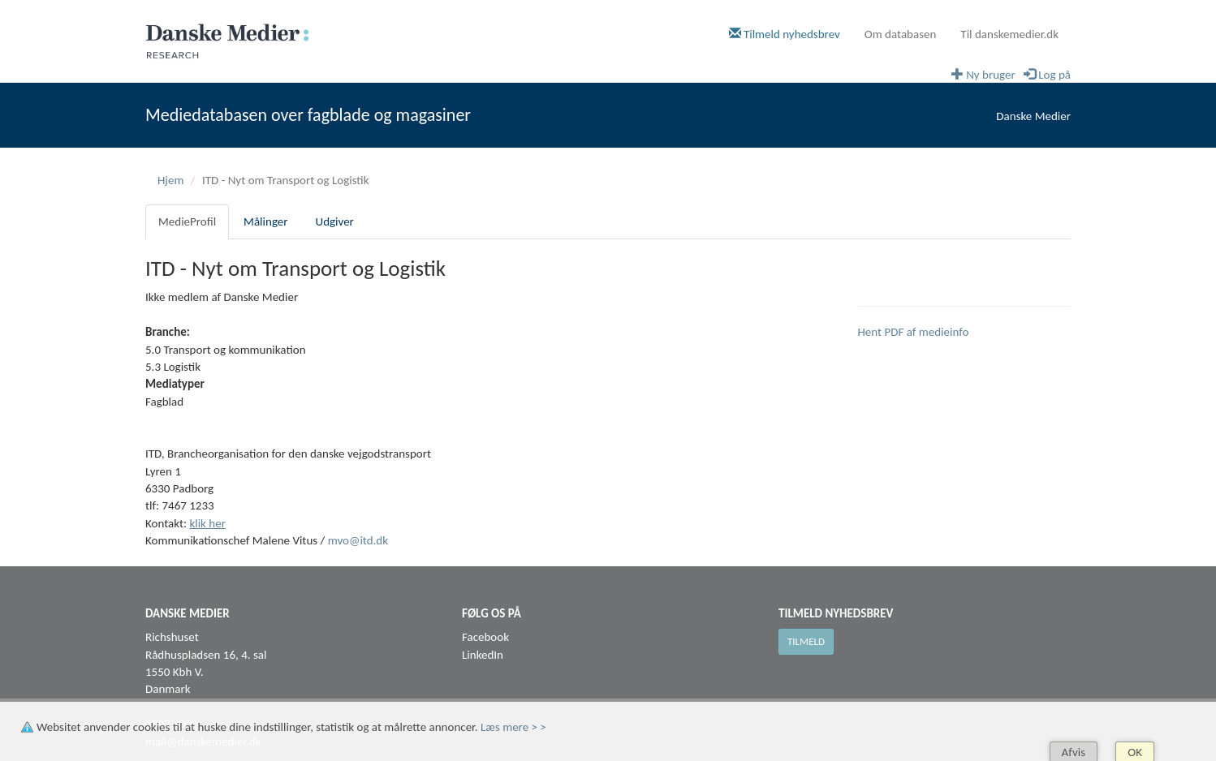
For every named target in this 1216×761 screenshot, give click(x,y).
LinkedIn (482, 654)
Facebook (485, 637)
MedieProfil (187, 221)
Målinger (265, 221)
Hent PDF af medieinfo (913, 332)
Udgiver (335, 221)
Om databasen (901, 34)
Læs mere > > (513, 727)
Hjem (170, 180)
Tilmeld (806, 641)
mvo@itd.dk (358, 540)
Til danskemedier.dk (1009, 34)
